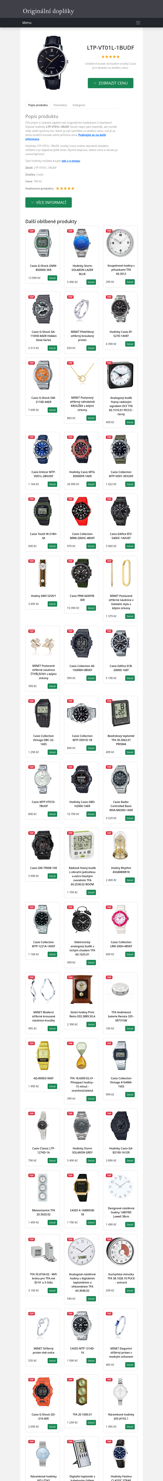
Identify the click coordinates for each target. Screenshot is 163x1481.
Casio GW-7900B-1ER (43, 868)
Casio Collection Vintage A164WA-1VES (121, 1082)
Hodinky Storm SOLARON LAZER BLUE (82, 270)
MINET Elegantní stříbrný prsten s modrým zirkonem (121, 1353)
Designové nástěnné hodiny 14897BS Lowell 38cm (121, 1212)
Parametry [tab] (60, 105)
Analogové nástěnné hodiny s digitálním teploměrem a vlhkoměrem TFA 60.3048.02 (82, 1282)
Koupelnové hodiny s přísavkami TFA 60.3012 (121, 270)
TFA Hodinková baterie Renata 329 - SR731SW (121, 1016)
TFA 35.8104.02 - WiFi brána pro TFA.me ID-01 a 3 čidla (43, 1278)
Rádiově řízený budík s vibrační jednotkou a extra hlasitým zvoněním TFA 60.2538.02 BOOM (82, 876)
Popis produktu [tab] (38, 105)
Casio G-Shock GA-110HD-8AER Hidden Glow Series (43, 336)
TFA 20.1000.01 (82, 1414)
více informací (51, 202)
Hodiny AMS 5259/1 (43, 596)
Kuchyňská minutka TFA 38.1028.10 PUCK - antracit (121, 1278)
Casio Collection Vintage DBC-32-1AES (43, 740)
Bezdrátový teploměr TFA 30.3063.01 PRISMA (121, 740)
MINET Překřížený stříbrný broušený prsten (82, 336)
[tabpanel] (71, 153)
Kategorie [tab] (79, 105)
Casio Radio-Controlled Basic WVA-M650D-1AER (121, 806)
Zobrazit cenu (113, 83)
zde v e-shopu (71, 161)
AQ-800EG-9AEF (44, 1078)
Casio (132, 64)
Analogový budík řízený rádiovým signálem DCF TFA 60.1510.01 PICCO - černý (121, 406)
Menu (26, 22)
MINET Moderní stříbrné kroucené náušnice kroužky (43, 1016)
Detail (52, 278)
